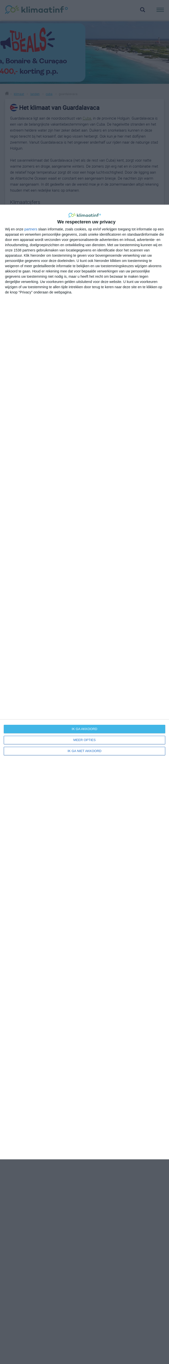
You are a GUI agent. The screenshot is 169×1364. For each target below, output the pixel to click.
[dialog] (84, 682)
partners (30, 229)
